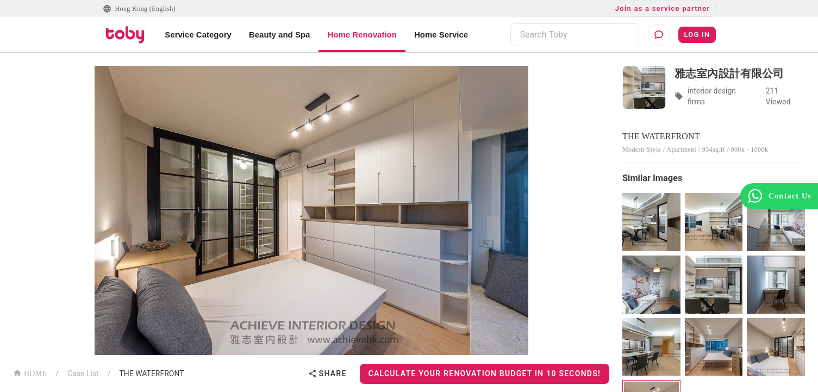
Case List (83, 373)
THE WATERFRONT (151, 373)
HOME (30, 373)
